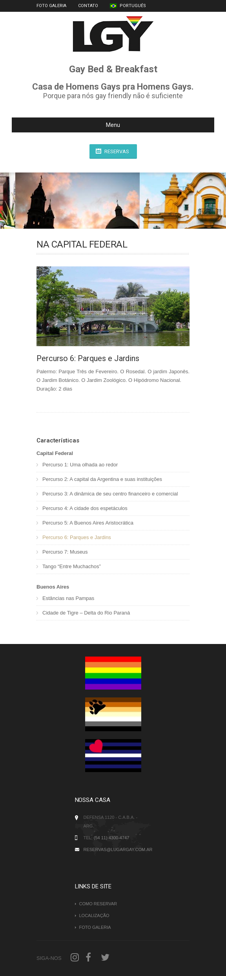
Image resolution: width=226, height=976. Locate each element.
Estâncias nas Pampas (68, 598)
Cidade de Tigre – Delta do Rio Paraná (86, 613)
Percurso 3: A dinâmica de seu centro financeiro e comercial (110, 494)
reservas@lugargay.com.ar (118, 849)
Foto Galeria (51, 5)
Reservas (116, 151)
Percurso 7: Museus (65, 552)
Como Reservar (98, 903)
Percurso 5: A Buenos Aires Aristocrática (87, 523)
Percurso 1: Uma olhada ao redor (80, 465)
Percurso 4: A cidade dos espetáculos (85, 508)
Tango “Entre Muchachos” (71, 566)
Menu (69, 125)
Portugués (128, 5)
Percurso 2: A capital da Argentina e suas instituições (102, 479)
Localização (94, 915)
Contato (88, 5)
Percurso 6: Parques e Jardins (76, 537)
